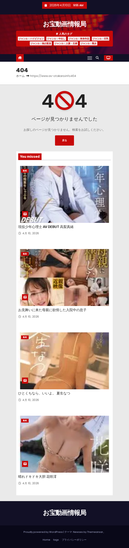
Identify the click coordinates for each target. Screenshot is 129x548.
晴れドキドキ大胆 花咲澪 (37, 477)
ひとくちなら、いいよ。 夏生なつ (44, 393)
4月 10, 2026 (30, 233)
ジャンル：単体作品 (79, 38)
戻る (64, 140)
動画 (25, 170)
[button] (98, 58)
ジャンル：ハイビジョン (31, 38)
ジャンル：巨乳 (101, 38)
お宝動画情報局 (64, 24)
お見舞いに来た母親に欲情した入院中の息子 (52, 310)
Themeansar (95, 532)
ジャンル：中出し (56, 38)
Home (46, 540)
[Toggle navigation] (90, 58)
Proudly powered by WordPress (43, 532)
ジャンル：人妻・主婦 (65, 43)
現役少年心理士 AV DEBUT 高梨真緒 (46, 227)
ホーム (20, 76)
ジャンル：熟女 (89, 43)
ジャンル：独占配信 (41, 43)
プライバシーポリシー (74, 540)
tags (56, 540)
